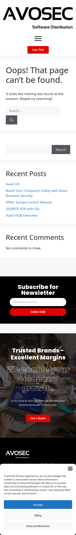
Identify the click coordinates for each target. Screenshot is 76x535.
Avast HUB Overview (21, 215)
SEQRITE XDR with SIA (22, 209)
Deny (38, 515)
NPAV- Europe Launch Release (29, 202)
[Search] (11, 120)
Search (11, 142)
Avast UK (13, 184)
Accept (38, 505)
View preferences (38, 526)
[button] (70, 469)
